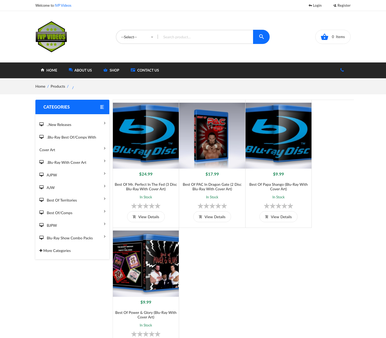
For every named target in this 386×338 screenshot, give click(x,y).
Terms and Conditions (160, 277)
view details (142, 211)
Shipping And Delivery (161, 286)
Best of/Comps (72, 211)
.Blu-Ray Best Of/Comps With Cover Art (72, 144)
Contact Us (145, 70)
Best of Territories (72, 198)
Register (342, 5)
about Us (80, 70)
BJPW (72, 223)
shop (111, 70)
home (49, 70)
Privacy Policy (154, 295)
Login (315, 5)
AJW (72, 186)
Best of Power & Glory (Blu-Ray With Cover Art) (324, 180)
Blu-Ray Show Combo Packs (72, 236)
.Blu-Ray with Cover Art (72, 160)
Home (215, 277)
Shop (214, 286)
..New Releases (72, 123)
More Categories (55, 250)
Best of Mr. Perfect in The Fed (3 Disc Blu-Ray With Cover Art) (143, 180)
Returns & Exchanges (160, 304)
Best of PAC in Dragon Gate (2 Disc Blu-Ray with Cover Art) (203, 180)
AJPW (72, 173)
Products (58, 86)
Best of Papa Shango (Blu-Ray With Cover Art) (263, 180)
